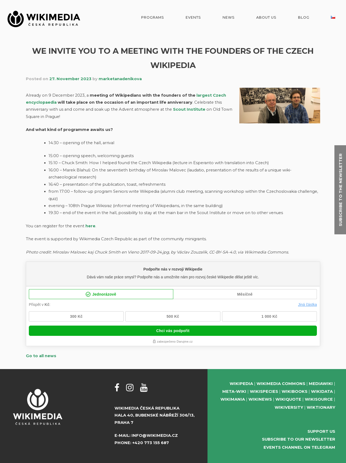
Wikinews (260, 399)
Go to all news (41, 355)
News (229, 17)
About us (266, 17)
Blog (303, 17)
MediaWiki (321, 383)
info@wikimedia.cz (155, 435)
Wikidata (322, 391)
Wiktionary (321, 407)
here (90, 226)
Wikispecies (264, 391)
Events (193, 17)
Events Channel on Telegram (299, 447)
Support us (321, 431)
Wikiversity (289, 407)
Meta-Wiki (234, 391)
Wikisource (319, 399)
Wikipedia (241, 383)
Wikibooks (294, 391)
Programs (152, 17)
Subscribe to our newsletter (298, 439)
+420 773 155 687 (150, 442)
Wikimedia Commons (281, 383)
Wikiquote (288, 399)
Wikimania (232, 399)
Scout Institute (189, 109)
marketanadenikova (120, 78)
